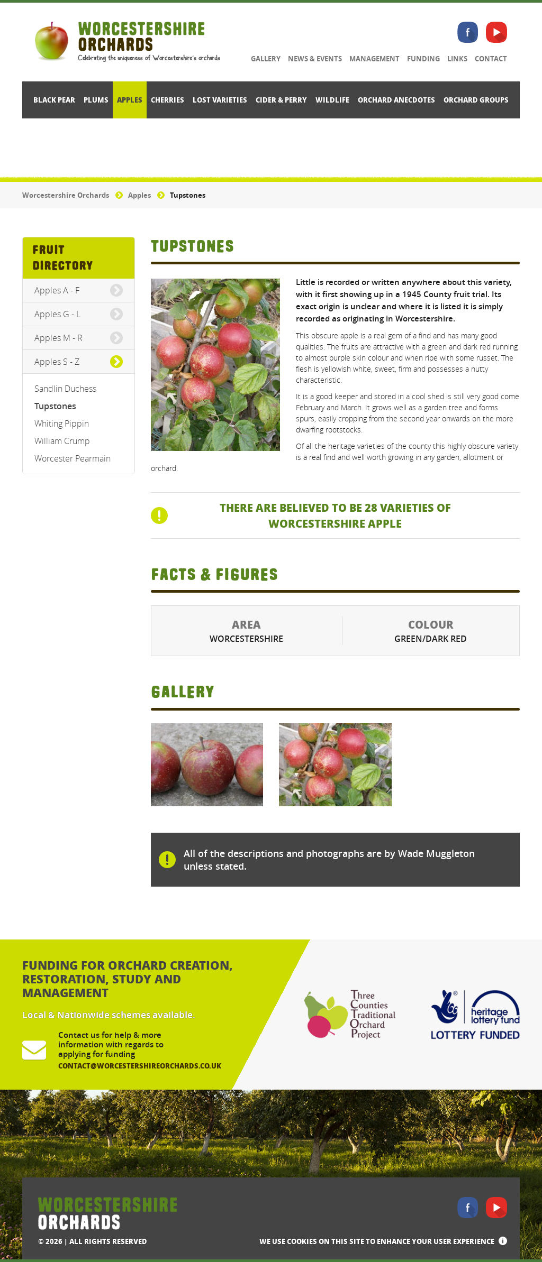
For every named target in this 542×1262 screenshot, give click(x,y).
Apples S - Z (56, 361)
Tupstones (55, 406)
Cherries (167, 100)
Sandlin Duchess (65, 388)
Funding (423, 58)
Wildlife (332, 100)
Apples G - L (57, 314)
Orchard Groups (476, 100)
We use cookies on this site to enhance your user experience (376, 1241)
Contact (491, 58)
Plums (96, 100)
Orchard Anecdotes (396, 100)
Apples (129, 100)
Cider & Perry (281, 100)
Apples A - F (56, 290)
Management (374, 58)
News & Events (315, 58)
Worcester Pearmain (72, 458)
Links (457, 58)
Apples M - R (58, 338)
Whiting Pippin (61, 423)
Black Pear (54, 100)
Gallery (266, 58)
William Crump (62, 441)
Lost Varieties (220, 100)
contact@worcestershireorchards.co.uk (139, 1066)
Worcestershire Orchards (65, 195)
